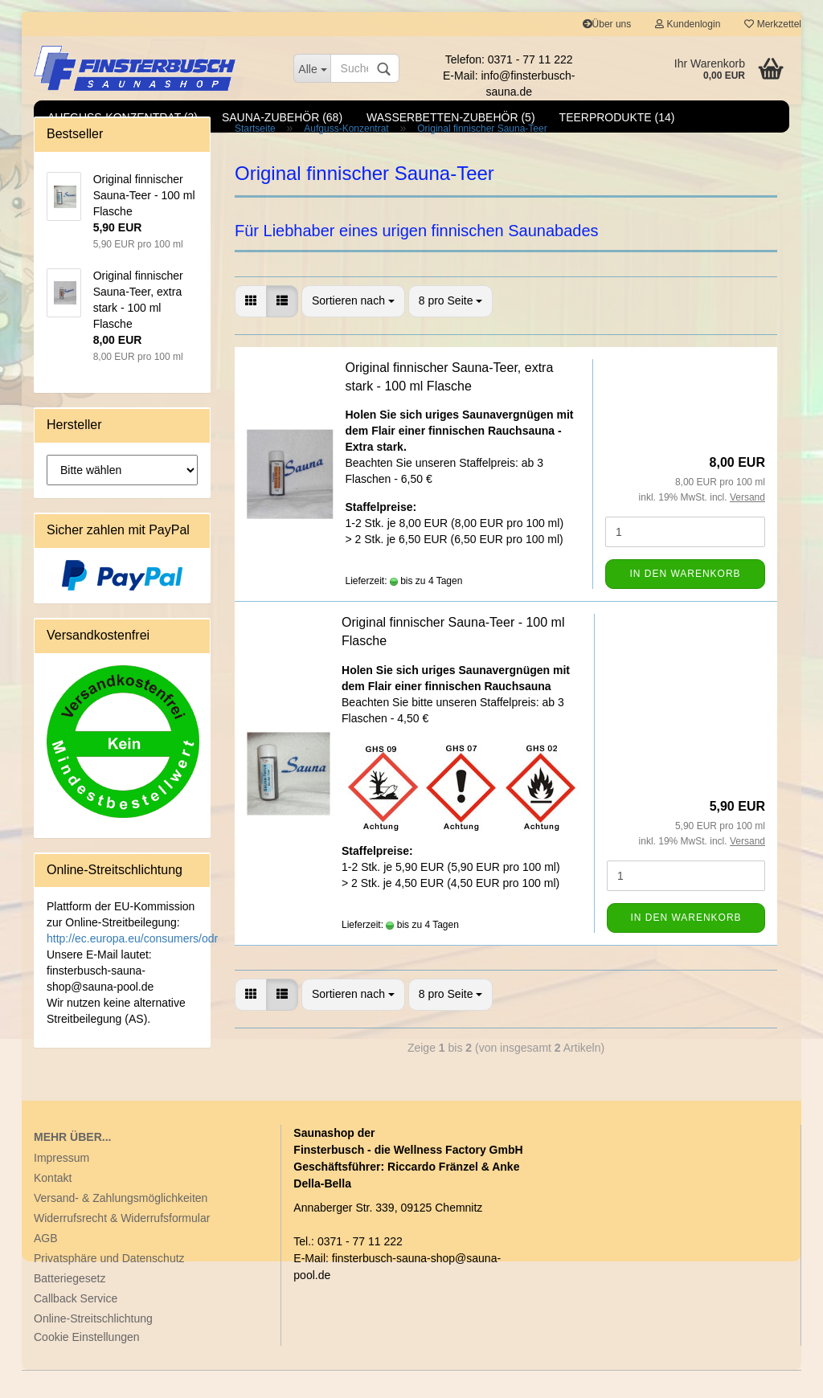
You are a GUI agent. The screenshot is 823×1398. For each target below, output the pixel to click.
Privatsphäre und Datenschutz (109, 1286)
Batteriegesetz (70, 1306)
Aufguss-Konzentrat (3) (122, 117)
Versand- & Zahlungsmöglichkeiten (120, 1226)
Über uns (607, 24)
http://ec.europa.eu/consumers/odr (132, 966)
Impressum (61, 1185)
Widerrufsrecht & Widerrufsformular (122, 1246)
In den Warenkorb (684, 601)
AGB (46, 1266)
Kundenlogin (687, 24)
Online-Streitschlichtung (93, 1346)
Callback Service (75, 1326)
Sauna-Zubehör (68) (282, 117)
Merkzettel (772, 24)
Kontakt (53, 1206)
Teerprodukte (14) (617, 117)
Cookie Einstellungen (87, 1365)
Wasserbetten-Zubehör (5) (450, 117)
